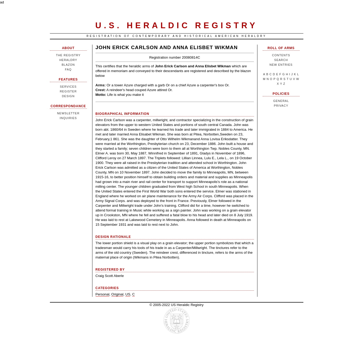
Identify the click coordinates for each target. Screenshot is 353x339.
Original (117, 294)
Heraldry (68, 60)
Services (68, 86)
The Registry (68, 55)
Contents (281, 55)
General (281, 100)
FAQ (68, 69)
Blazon (68, 64)
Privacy (281, 105)
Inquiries (68, 118)
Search (281, 60)
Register (68, 91)
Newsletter (68, 113)
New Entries (281, 64)
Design (68, 96)
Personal (103, 294)
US (127, 294)
